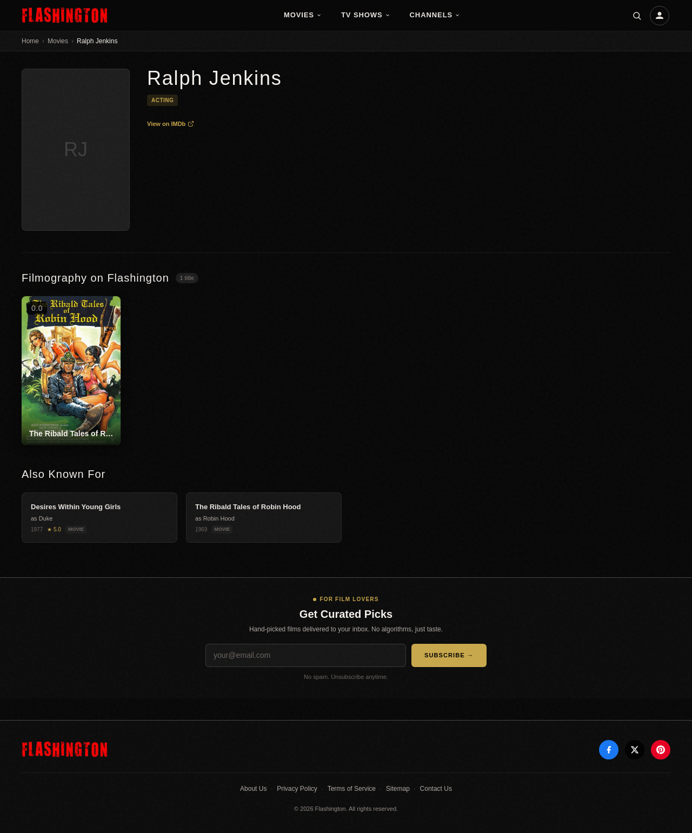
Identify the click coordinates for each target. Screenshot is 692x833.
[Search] (637, 15)
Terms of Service (352, 788)
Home (30, 41)
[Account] (659, 16)
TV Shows (365, 15)
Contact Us (436, 788)
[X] (634, 749)
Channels (435, 15)
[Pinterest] (660, 749)
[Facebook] (608, 749)
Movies (303, 15)
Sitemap (398, 788)
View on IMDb (170, 124)
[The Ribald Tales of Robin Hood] (71, 370)
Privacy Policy (297, 788)
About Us (253, 788)
